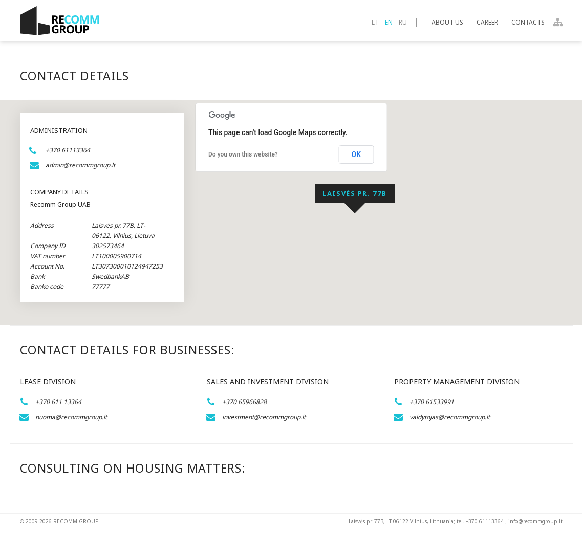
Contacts (528, 22)
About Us (447, 22)
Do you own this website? (243, 154)
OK (356, 154)
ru (403, 22)
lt (375, 22)
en (389, 22)
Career (487, 22)
